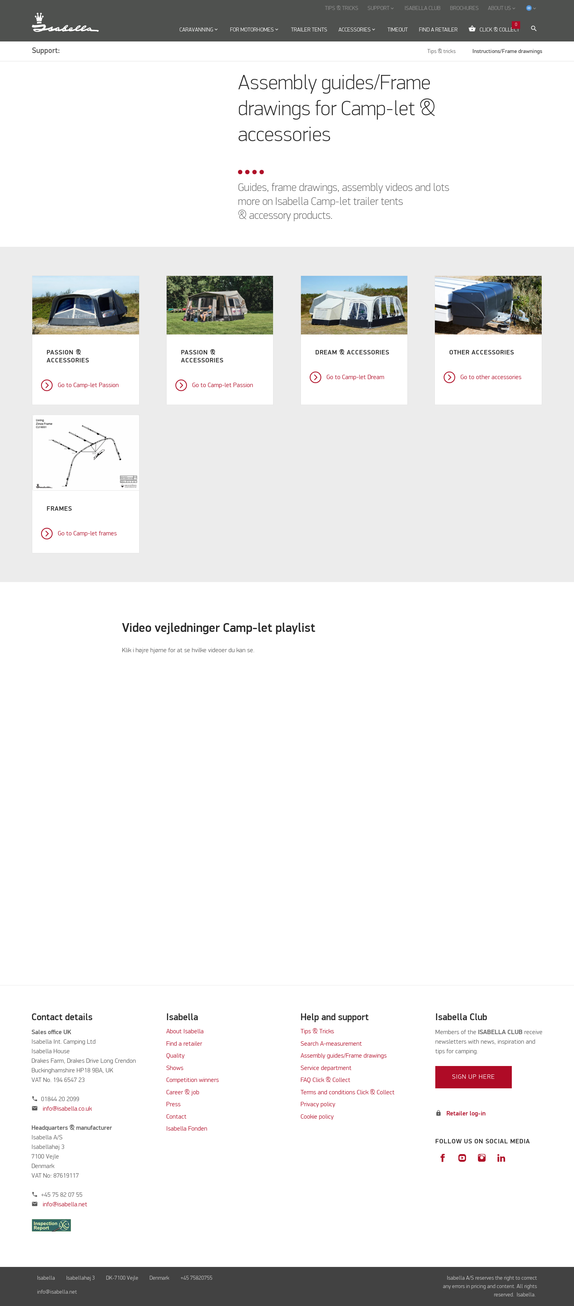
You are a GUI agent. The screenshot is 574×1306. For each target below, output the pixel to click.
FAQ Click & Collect (325, 1080)
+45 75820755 (196, 1278)
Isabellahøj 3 (80, 1278)
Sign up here (473, 1077)
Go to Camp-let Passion (88, 385)
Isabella (46, 1278)
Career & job (182, 1093)
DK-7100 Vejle (122, 1278)
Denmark (159, 1278)
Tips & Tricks (317, 1032)
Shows (174, 1068)
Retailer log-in (466, 1114)
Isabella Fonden (186, 1129)
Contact (176, 1117)
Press (173, 1104)
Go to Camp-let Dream (355, 377)
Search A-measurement (332, 1044)
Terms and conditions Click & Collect (348, 1093)
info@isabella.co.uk (67, 1109)
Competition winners (192, 1080)
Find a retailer (184, 1044)
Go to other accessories (490, 377)
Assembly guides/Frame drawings (344, 1056)
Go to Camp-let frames (87, 534)
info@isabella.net (65, 1205)
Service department (326, 1068)
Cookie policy (317, 1117)
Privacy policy (318, 1104)
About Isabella (185, 1032)
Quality (175, 1056)
